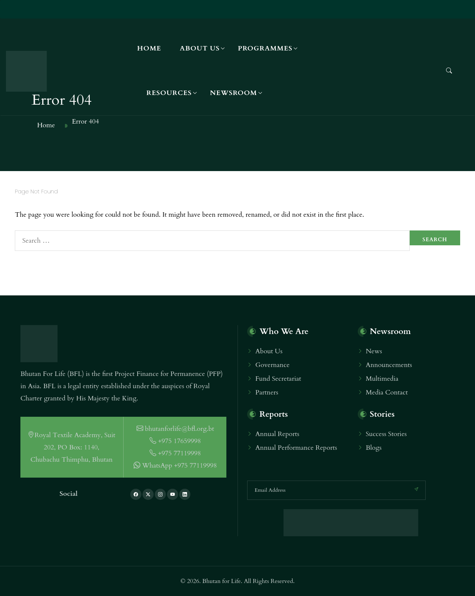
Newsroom (233, 93)
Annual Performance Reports (296, 447)
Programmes (265, 48)
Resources (169, 93)
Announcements (389, 365)
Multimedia (382, 378)
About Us (200, 48)
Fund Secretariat (278, 378)
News (374, 351)
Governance (272, 365)
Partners (266, 392)
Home (149, 48)
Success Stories (386, 434)
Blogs (374, 447)
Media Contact (387, 392)
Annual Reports (277, 434)
